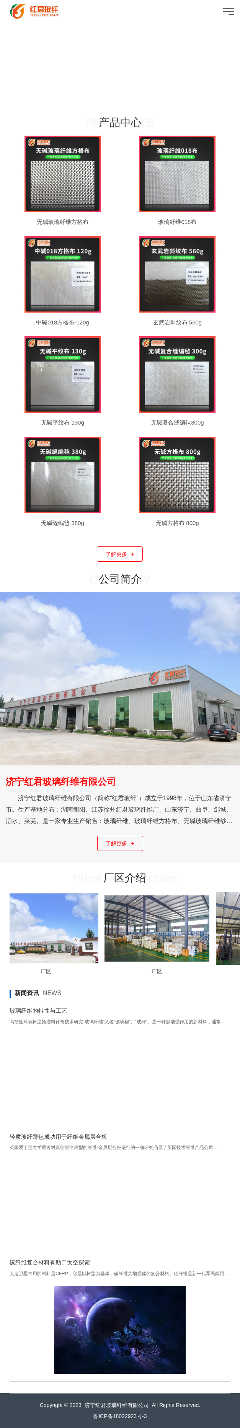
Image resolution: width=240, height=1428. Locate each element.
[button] (113, 99)
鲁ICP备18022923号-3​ (120, 1416)
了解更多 (120, 554)
